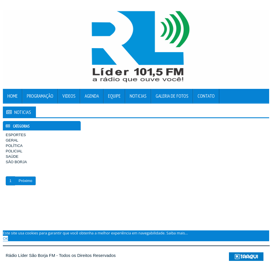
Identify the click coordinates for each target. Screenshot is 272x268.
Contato (206, 96)
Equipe (114, 96)
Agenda (92, 96)
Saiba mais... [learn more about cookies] (177, 233)
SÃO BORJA (16, 162)
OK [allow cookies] (5, 238)
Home (12, 96)
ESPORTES (16, 135)
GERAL (12, 140)
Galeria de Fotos (172, 96)
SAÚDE (12, 156)
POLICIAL (14, 151)
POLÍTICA (14, 146)
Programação (40, 96)
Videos (69, 96)
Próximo (25, 181)
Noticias (138, 96)
